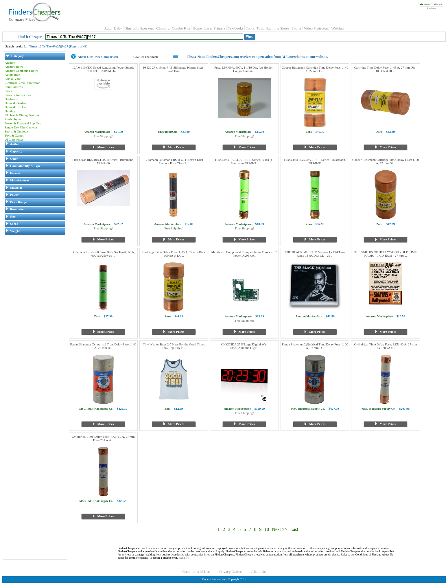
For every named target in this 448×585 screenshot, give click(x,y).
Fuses (8, 91)
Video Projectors (316, 28)
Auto (108, 28)
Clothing (162, 28)
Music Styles (13, 119)
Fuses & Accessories (18, 95)
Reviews (431, 8)
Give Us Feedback (145, 56)
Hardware (11, 99)
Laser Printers (214, 28)
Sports (296, 28)
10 (266, 529)
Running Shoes (277, 28)
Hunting (10, 111)
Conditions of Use (196, 571)
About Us (258, 571)
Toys (260, 28)
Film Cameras (14, 87)
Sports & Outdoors (17, 131)
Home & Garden (15, 103)
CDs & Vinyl (13, 78)
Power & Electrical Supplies (23, 123)
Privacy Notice (230, 571)
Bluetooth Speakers (139, 28)
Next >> (279, 529)
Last (294, 529)
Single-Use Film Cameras (21, 127)
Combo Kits (181, 28)
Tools (250, 28)
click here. (183, 557)
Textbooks (235, 28)
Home (425, 4)
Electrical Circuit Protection (22, 82)
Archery (10, 62)
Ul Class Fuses (14, 139)
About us (438, 4)
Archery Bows (14, 66)
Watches (337, 28)
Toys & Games (14, 135)
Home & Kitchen (16, 107)
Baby (118, 28)
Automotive (12, 74)
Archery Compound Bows (21, 70)
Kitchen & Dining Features (22, 115)
